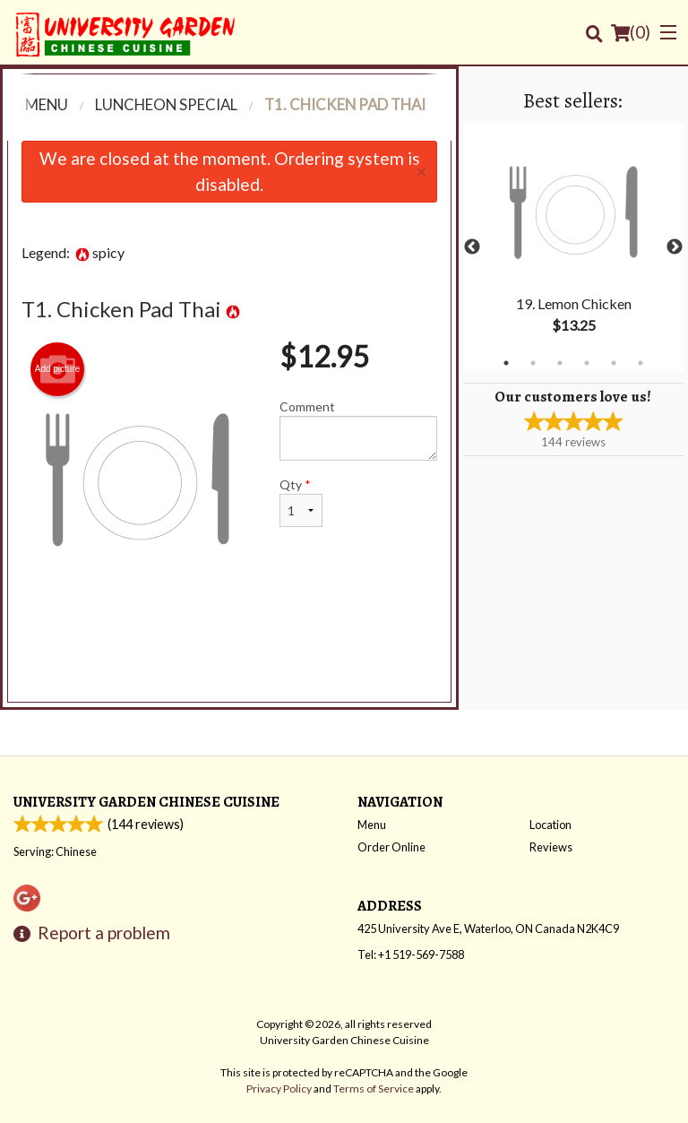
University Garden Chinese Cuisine (146, 801)
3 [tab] (560, 363)
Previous (472, 247)
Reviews (550, 847)
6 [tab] (640, 363)
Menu (371, 824)
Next (675, 247)
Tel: (410, 954)
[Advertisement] (229, 653)
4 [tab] (587, 363)
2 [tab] (533, 363)
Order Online (391, 847)
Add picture (58, 369)
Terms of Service (373, 1088)
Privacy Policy (279, 1088)
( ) (630, 32)
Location (550, 824)
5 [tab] (614, 363)
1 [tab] (506, 363)
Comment (358, 430)
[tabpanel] (573, 247)
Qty (301, 502)
